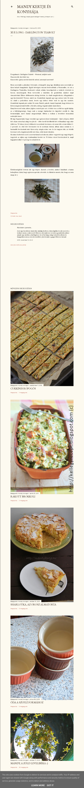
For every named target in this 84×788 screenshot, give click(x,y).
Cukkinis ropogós (23, 388)
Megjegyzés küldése (18, 245)
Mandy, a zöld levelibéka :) (29, 763)
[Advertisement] (42, 266)
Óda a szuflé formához (26, 702)
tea (17, 216)
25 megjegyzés (23, 767)
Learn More (38, 785)
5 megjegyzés (23, 706)
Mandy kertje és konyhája (34, 9)
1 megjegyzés (23, 392)
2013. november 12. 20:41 (25, 240)
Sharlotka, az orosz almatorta (33, 604)
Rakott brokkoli (22, 496)
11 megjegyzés (23, 608)
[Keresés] (72, 6)
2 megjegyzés (23, 500)
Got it (50, 785)
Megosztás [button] (13, 213)
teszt (20, 216)
